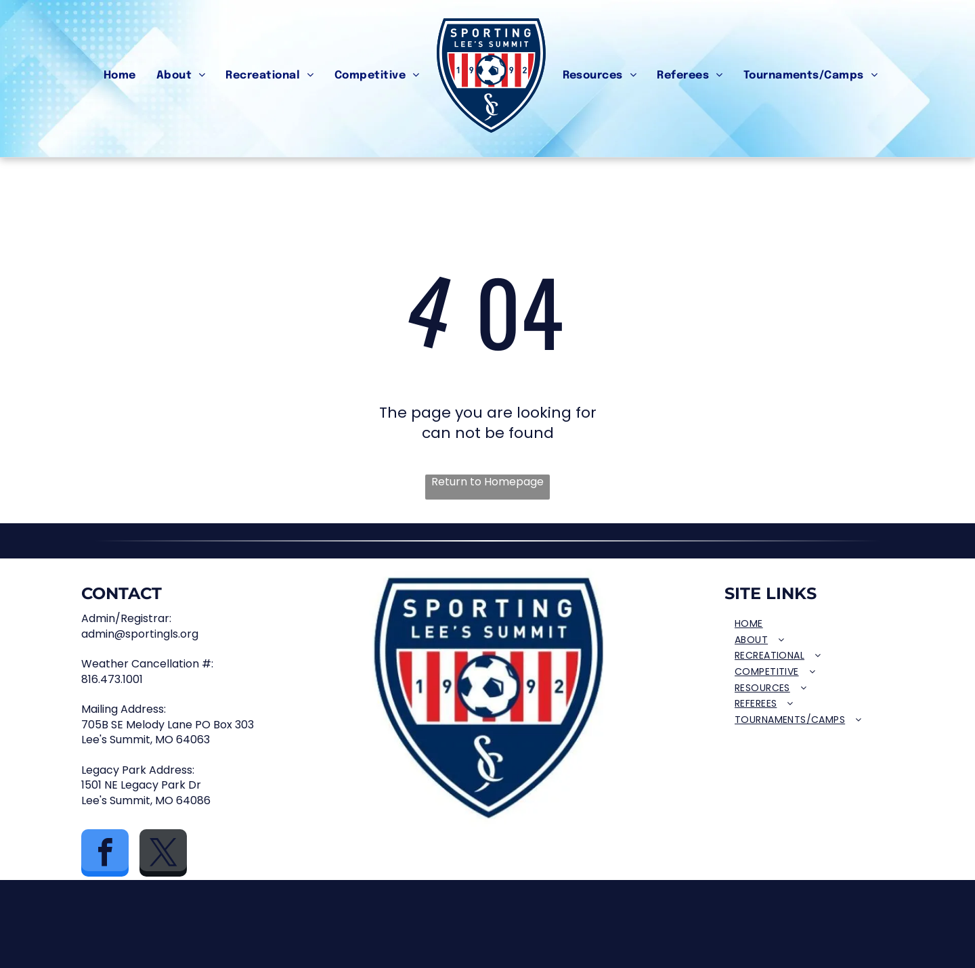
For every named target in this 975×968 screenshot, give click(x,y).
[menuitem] (119, 76)
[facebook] (105, 854)
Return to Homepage (487, 482)
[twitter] (163, 854)
